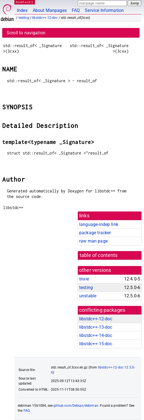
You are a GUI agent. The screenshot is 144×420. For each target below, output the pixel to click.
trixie (84, 279)
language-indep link (98, 224)
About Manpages (50, 10)
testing (24, 18)
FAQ (76, 10)
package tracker (95, 232)
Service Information (104, 10)
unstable (87, 295)
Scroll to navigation (26, 32)
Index (22, 10)
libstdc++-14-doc (95, 335)
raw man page (93, 241)
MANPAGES (25, 2)
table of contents (99, 255)
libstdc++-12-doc (45, 18)
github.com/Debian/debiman (75, 406)
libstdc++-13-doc (95, 327)
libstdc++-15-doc (95, 343)
